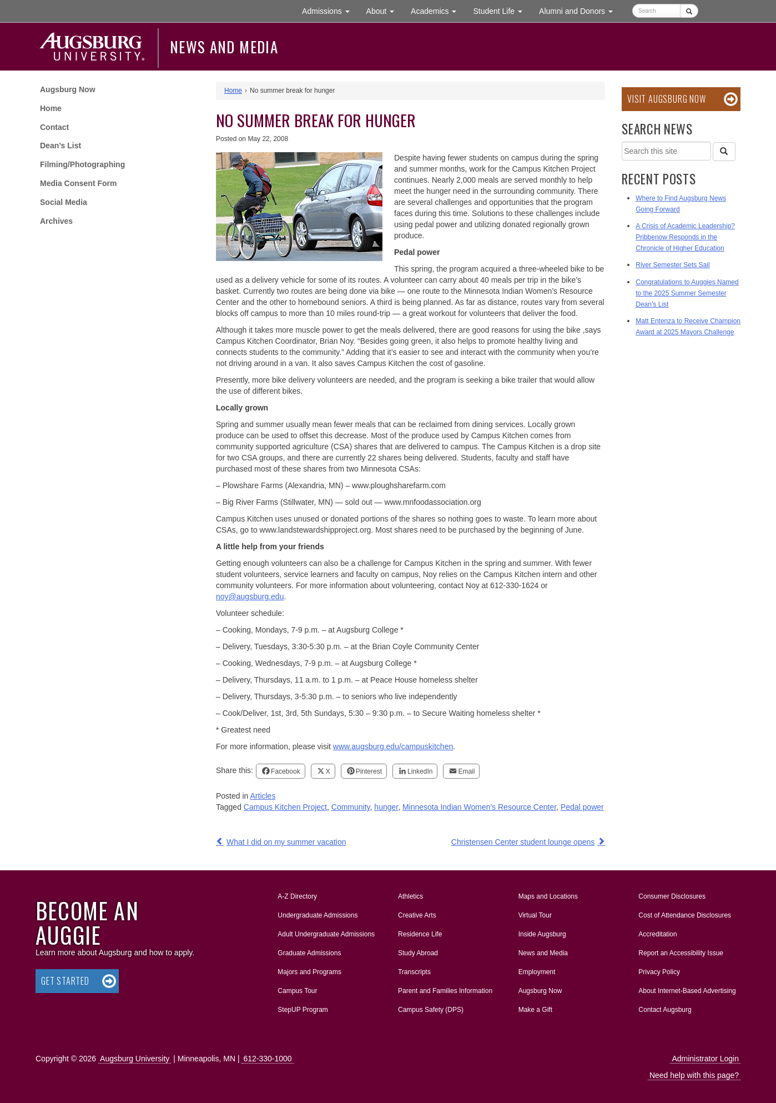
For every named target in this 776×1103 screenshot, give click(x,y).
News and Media (224, 47)
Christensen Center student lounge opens (522, 842)
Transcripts (414, 972)
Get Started (65, 980)
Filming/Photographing (82, 164)
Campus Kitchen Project (285, 807)
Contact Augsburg (664, 1010)
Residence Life (420, 934)
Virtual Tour (535, 915)
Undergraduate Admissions (317, 915)
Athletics (410, 896)
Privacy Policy (659, 972)
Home (51, 108)
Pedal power (582, 807)
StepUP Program (303, 1010)
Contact (54, 127)
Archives (56, 221)
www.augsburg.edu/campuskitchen (393, 746)
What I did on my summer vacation (286, 842)
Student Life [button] (502, 10)
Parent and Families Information (445, 991)
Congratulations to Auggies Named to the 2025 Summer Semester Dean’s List (687, 293)
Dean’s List (60, 145)
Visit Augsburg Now (666, 99)
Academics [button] (438, 10)
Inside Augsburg (542, 934)
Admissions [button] (329, 10)
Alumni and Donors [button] (580, 10)
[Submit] (689, 11)
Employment (537, 972)
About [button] (384, 13)
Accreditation (657, 934)
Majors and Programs (309, 970)
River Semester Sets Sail (672, 265)
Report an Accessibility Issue (680, 953)
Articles (263, 795)
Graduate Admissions (309, 953)
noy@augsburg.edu (250, 596)
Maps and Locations (548, 896)
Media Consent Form (78, 183)
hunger (386, 807)
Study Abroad (418, 953)
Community (350, 807)
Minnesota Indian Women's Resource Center (479, 807)
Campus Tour (297, 991)
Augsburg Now (67, 89)
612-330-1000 (267, 1058)
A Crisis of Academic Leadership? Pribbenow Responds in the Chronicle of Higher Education (685, 237)
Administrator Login (705, 1058)
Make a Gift (535, 1010)
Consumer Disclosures (672, 896)
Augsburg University (134, 1058)
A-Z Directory (297, 896)
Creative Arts (417, 915)
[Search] (724, 151)
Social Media (63, 202)
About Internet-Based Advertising (686, 991)
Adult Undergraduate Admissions (326, 934)
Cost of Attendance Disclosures (684, 915)
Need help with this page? (694, 1075)
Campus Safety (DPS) (430, 1010)
